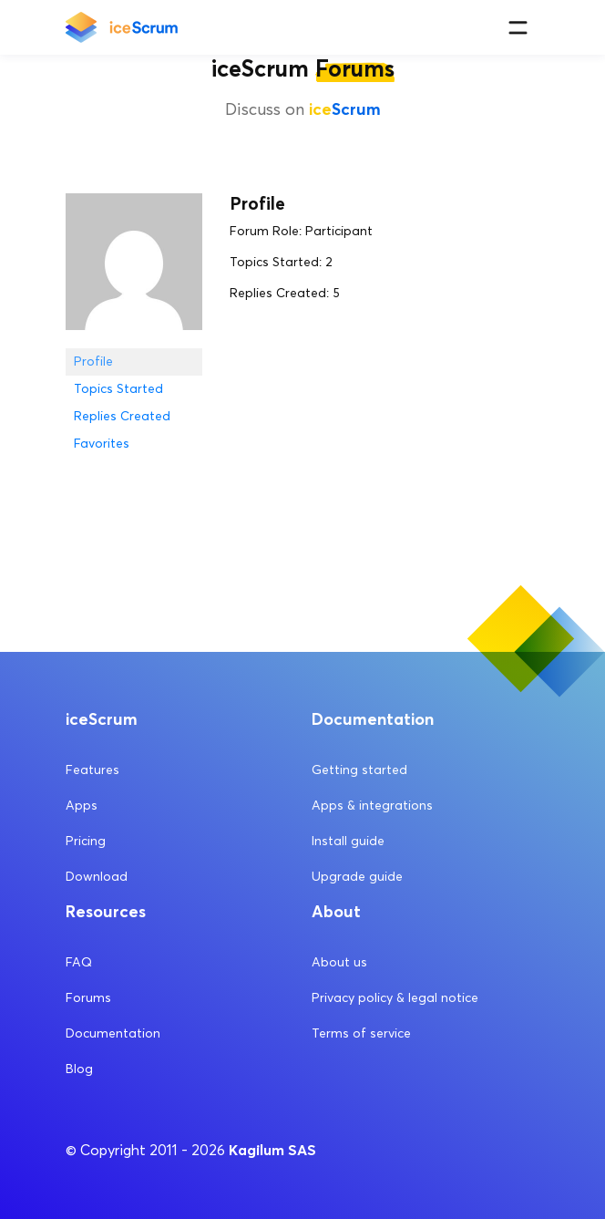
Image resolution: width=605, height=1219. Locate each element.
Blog (79, 1069)
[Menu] (518, 27)
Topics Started (118, 389)
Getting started (359, 770)
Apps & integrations (372, 805)
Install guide (348, 841)
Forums (88, 998)
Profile (93, 361)
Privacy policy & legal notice (395, 998)
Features (92, 770)
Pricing (86, 841)
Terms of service (361, 1033)
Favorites (101, 443)
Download (97, 876)
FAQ (79, 962)
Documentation (113, 1033)
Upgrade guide (357, 876)
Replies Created (122, 416)
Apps (81, 805)
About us (339, 962)
